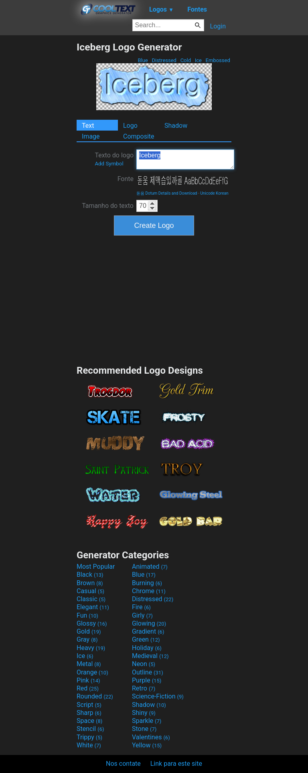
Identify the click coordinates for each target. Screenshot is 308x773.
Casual (90, 591)
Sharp (89, 713)
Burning (147, 583)
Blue (142, 60)
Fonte (126, 179)
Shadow (175, 125)
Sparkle (146, 721)
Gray (87, 639)
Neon (143, 664)
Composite (138, 136)
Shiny (144, 713)
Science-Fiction (158, 696)
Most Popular (96, 566)
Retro (143, 688)
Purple (146, 680)
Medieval (150, 656)
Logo (130, 125)
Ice (198, 60)
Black (90, 574)
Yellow (147, 745)
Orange (92, 672)
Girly (142, 615)
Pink (88, 680)
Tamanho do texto (108, 205)
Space (89, 721)
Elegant (93, 607)
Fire (141, 607)
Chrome (149, 591)
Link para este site (176, 763)
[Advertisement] (38, 161)
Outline (147, 672)
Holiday (147, 648)
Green (146, 639)
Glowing (149, 623)
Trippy (89, 737)
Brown (90, 583)
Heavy (91, 648)
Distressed (164, 60)
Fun (87, 615)
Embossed (217, 60)
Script (89, 705)
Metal (89, 664)
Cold (185, 60)
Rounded (95, 696)
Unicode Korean (214, 193)
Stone (144, 729)
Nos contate (123, 763)
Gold (89, 631)
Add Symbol (109, 164)
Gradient (148, 631)
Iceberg (185, 159)
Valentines (151, 737)
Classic (91, 599)
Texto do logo (114, 159)
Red (88, 688)
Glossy (92, 623)
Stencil (90, 729)
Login (218, 26)
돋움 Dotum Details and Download (166, 193)
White (89, 745)
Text (88, 125)
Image (91, 136)
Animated (150, 566)
